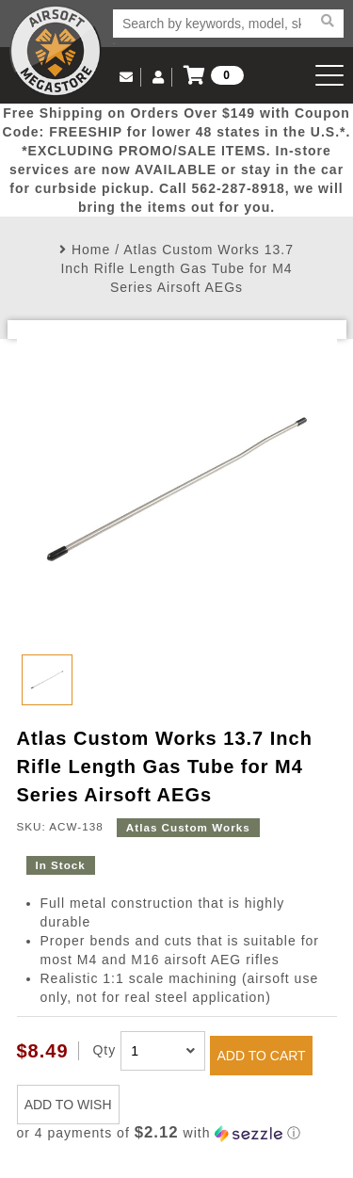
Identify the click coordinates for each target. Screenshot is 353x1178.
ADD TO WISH (68, 1104)
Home (91, 249)
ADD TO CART (261, 1055)
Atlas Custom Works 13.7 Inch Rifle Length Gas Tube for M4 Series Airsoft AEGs (177, 268)
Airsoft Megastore (55, 51)
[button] (177, 1133)
